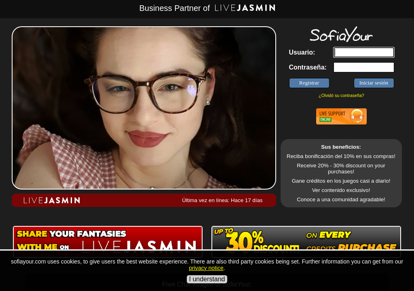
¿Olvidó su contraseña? (341, 95)
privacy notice (206, 268)
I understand (207, 279)
